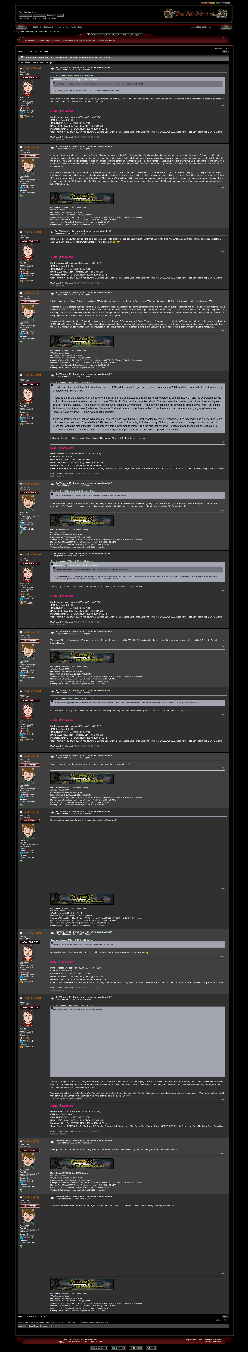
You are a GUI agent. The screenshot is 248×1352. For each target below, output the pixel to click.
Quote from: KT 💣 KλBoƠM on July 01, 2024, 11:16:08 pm (75, 80)
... (26, 51)
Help (100, 35)
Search (107, 35)
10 (37, 51)
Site (139, 35)
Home (94, 35)
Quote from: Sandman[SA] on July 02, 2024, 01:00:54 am (72, 75)
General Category (45, 40)
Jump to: (22, 1326)
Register (132, 35)
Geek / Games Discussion (63, 40)
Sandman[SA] (31, 147)
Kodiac (80, 27)
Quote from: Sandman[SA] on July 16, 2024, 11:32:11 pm (72, 698)
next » (226, 48)
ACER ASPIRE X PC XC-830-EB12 (87, 137)
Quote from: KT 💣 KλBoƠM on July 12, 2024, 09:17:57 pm (73, 491)
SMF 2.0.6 (68, 1340)
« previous (219, 48)
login (26, 12)
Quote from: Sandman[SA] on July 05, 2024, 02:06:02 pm (72, 382)
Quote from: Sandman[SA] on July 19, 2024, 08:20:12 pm (72, 1005)
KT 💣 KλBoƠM (32, 68)
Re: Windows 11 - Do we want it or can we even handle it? (84, 67)
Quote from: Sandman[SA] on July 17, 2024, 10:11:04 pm (72, 940)
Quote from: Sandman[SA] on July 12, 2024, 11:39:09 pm (72, 561)
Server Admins (30, 40)
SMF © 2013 (78, 1340)
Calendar (116, 35)
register (33, 12)
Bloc (219, 1342)
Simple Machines (90, 1340)
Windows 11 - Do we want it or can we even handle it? (96, 40)
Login (124, 35)
